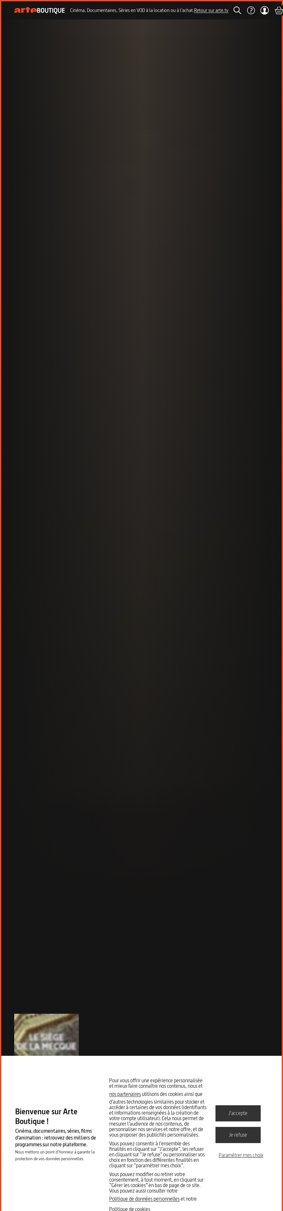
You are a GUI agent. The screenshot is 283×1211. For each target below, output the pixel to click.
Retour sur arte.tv (211, 10)
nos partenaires (125, 1093)
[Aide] (250, 10)
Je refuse (238, 1134)
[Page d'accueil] (39, 10)
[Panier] (278, 10)
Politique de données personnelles (144, 1198)
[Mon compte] (264, 10)
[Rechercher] (237, 10)
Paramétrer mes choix (241, 1155)
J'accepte (237, 1113)
